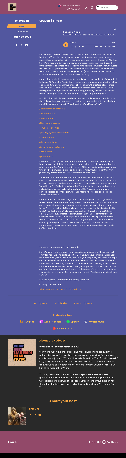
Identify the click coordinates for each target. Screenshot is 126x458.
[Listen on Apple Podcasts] (49, 325)
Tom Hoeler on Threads (50, 129)
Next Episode (40, 304)
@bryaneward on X (48, 143)
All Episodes (61, 304)
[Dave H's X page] (30, 420)
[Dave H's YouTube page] (36, 420)
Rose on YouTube (47, 115)
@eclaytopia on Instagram (51, 148)
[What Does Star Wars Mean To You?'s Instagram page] (90, 8)
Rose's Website (46, 119)
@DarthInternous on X (49, 124)
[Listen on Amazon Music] (96, 325)
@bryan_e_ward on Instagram (54, 134)
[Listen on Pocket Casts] (61, 333)
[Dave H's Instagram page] (33, 420)
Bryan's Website (46, 139)
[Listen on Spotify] (73, 325)
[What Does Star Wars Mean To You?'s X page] (86, 8)
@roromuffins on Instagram (52, 110)
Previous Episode (83, 304)
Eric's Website (45, 153)
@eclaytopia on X (47, 158)
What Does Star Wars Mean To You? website (60, 290)
